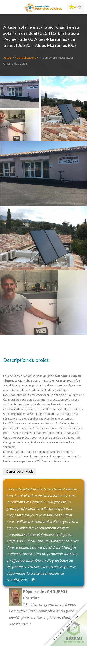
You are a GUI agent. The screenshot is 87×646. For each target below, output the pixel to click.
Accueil (7, 58)
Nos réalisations (25, 58)
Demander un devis (19, 471)
